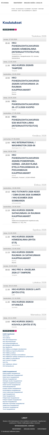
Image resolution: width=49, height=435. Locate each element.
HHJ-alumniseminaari (9, 341)
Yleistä (19, 10)
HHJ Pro (5, 362)
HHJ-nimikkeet (27, 8)
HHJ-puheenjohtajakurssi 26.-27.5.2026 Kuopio (25, 104)
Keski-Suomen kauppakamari (11, 384)
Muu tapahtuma (7, 347)
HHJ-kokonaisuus (20, 8)
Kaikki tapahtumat (8, 334)
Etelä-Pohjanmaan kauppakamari (13, 375)
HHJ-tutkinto (6, 337)
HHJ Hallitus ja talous (9, 353)
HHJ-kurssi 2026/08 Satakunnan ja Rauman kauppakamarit (26, 213)
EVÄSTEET (31, 426)
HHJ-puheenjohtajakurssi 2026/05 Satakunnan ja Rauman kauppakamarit (25, 84)
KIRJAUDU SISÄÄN (29, 429)
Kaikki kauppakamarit (10, 371)
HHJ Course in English (9, 360)
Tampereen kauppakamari (10, 407)
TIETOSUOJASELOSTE (21, 426)
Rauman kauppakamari (10, 401)
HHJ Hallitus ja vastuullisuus (11, 358)
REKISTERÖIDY (18, 3)
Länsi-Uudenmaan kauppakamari (13, 392)
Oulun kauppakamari (9, 396)
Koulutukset (34, 8)
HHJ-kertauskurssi (8, 366)
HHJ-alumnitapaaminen (10, 339)
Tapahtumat (41, 8)
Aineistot (34, 10)
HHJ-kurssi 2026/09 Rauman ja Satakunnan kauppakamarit (26, 255)
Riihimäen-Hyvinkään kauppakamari (13, 403)
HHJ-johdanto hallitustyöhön (11, 345)
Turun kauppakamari (9, 409)
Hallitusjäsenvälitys (27, 10)
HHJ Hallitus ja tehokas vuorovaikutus (14, 354)
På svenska (5, 3)
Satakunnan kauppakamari (11, 405)
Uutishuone (14, 10)
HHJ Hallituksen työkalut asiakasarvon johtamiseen (18, 356)
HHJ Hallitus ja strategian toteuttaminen (14, 349)
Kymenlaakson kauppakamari (12, 390)
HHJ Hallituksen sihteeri (10, 364)
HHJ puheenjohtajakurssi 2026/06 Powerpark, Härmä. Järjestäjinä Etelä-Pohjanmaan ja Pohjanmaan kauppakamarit (25, 164)
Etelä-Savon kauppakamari (11, 377)
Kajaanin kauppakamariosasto (12, 383)
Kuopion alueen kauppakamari (12, 388)
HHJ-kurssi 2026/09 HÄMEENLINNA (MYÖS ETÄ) (23, 239)
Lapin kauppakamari (9, 394)
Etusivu (13, 8)
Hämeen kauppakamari (10, 379)
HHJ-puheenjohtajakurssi (10, 343)
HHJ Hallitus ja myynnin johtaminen (13, 351)
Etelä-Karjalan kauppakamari (11, 373)
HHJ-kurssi (6, 336)
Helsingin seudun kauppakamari (12, 381)
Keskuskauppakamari (9, 386)
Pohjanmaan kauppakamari (11, 398)
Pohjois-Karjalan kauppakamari (12, 399)
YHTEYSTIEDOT (41, 429)
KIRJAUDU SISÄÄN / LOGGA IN (33, 3)
